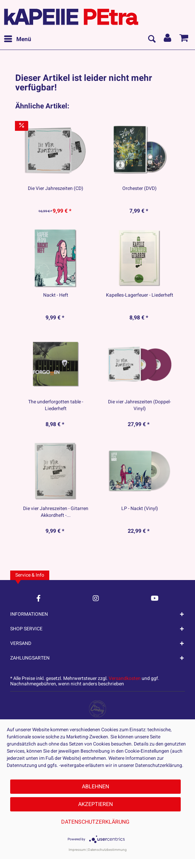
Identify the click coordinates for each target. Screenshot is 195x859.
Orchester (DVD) (139, 188)
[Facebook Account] (38, 598)
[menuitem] (17, 39)
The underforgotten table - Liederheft (55, 405)
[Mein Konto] (168, 39)
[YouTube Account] (155, 598)
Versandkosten (125, 678)
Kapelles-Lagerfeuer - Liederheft (139, 295)
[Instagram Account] (96, 598)
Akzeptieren (95, 804)
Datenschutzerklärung (95, 822)
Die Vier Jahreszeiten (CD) (55, 188)
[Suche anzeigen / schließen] (151, 39)
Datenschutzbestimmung (107, 849)
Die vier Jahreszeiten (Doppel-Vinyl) (139, 405)
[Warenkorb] (184, 39)
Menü (17, 38)
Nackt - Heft (55, 295)
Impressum (77, 849)
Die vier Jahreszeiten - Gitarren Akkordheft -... (55, 512)
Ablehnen (95, 787)
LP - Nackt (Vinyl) (139, 508)
